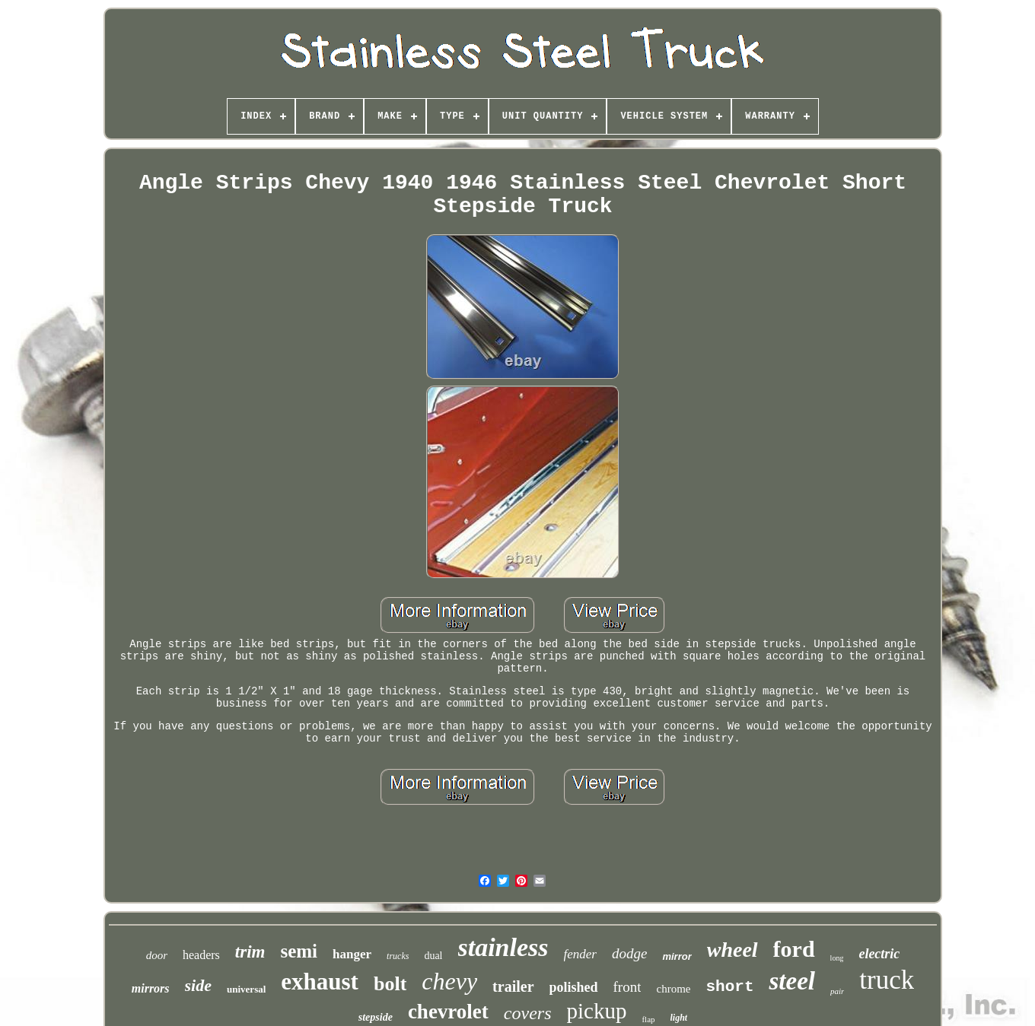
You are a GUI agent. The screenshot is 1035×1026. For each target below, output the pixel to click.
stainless (503, 947)
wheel (732, 949)
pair (837, 991)
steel (791, 981)
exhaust (319, 981)
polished (573, 987)
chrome (673, 989)
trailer (512, 986)
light (679, 1017)
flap (648, 1019)
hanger (352, 954)
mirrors (151, 988)
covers (528, 1013)
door (156, 955)
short (729, 987)
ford (794, 948)
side (198, 985)
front (627, 987)
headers (201, 954)
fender (580, 954)
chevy (449, 981)
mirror (676, 956)
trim (250, 951)
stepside (375, 1017)
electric (879, 953)
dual (433, 955)
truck (886, 980)
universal (246, 989)
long (837, 958)
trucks (398, 956)
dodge (629, 953)
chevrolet (448, 1011)
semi (298, 951)
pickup (596, 1011)
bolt (390, 984)
